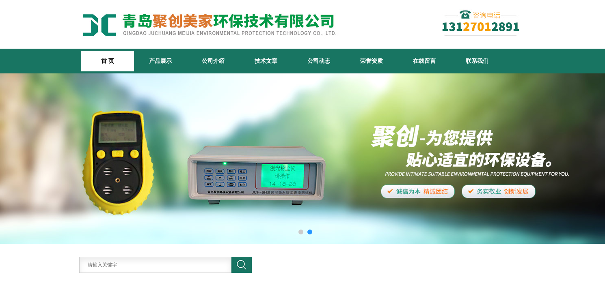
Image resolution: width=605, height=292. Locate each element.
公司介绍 (213, 61)
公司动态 (318, 61)
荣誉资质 (371, 61)
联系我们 (477, 61)
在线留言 (424, 61)
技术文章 (266, 61)
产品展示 (160, 61)
